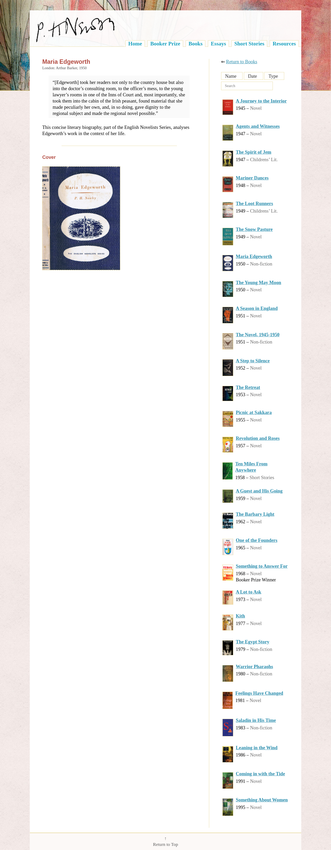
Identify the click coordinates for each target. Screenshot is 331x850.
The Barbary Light (255, 514)
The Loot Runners (254, 203)
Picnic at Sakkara (254, 412)
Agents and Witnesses (258, 126)
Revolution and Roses (258, 438)
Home (135, 43)
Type (273, 76)
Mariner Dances (252, 178)
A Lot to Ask (248, 592)
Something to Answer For (262, 566)
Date (252, 76)
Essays (218, 43)
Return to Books (241, 61)
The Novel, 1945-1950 (258, 334)
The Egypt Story (252, 641)
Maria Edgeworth (254, 256)
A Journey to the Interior (261, 101)
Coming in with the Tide (260, 773)
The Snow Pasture (254, 229)
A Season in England (257, 308)
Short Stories (249, 43)
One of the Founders (256, 540)
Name (231, 76)
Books (195, 43)
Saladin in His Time (256, 720)
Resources (284, 43)
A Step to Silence (253, 360)
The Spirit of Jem (253, 152)
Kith (240, 616)
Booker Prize (165, 43)
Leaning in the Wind (256, 747)
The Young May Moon (258, 282)
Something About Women (262, 799)
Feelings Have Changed (259, 693)
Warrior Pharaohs (254, 666)
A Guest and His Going (259, 491)
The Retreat (248, 387)
